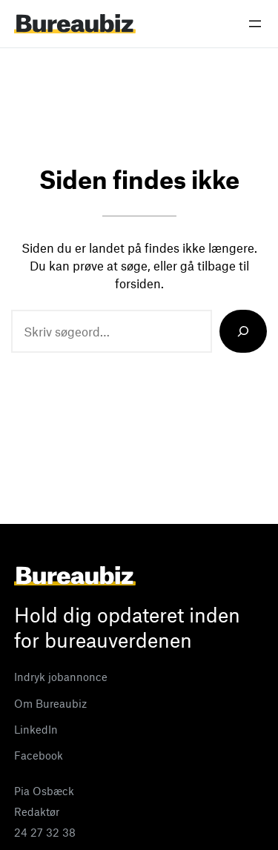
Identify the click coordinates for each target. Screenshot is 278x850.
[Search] (243, 331)
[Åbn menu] (255, 24)
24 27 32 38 (45, 832)
